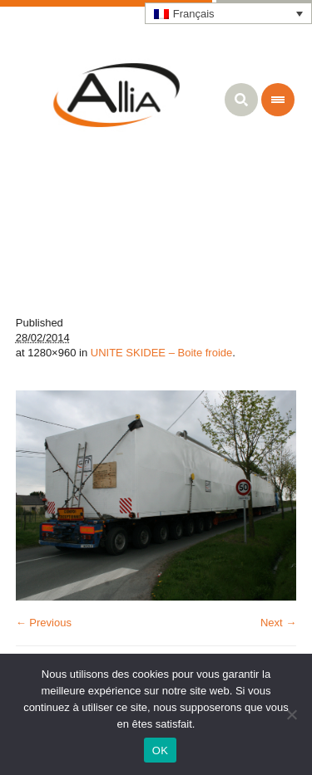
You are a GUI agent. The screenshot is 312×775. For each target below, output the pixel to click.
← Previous (44, 622)
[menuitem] (229, 13)
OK (160, 750)
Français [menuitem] (194, 13)
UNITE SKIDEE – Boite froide (162, 352)
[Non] (291, 714)
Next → (278, 622)
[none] (229, 13)
